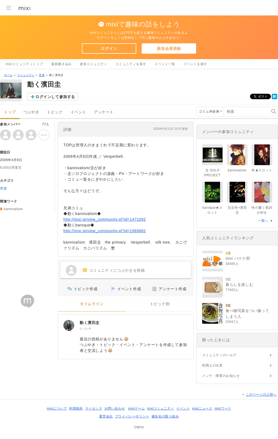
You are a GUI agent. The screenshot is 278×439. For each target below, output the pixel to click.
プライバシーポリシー (132, 416)
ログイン (109, 48)
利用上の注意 (212, 365)
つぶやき (31, 112)
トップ (10, 112)
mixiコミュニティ (160, 408)
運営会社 (106, 416)
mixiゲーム (136, 408)
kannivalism (13, 209)
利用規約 (76, 408)
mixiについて (57, 408)
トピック (55, 112)
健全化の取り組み (165, 416)
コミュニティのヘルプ (219, 355)
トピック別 (160, 304)
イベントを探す (195, 64)
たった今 (85, 328)
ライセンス (93, 408)
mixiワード (222, 408)
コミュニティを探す (131, 64)
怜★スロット (262, 170)
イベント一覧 (165, 64)
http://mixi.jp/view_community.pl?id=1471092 (104, 219)
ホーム (8, 75)
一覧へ (263, 221)
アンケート (104, 112)
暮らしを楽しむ (239, 284)
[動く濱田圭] (68, 325)
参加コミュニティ (93, 64)
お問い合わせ (114, 408)
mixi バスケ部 (238, 258)
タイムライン (92, 304)
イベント (78, 112)
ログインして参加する (55, 97)
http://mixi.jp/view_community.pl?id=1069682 (104, 231)
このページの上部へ (261, 394)
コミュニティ (26, 75)
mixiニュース (202, 408)
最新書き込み (61, 64)
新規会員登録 (169, 48)
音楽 (42, 75)
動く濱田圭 (90, 322)
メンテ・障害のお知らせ (221, 376)
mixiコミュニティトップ (24, 64)
